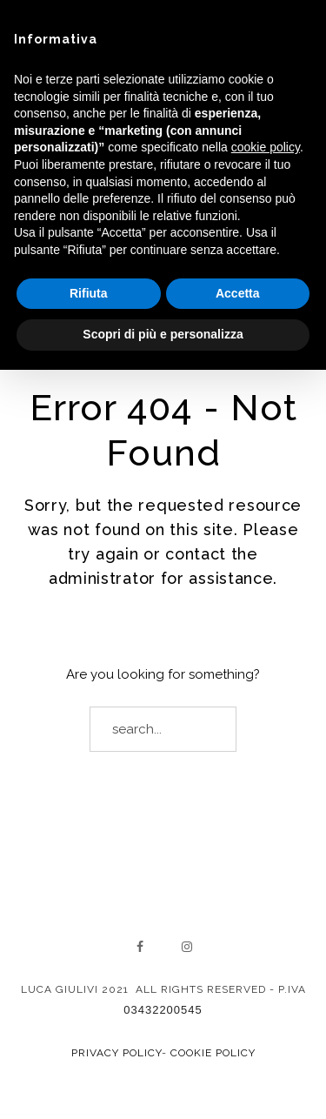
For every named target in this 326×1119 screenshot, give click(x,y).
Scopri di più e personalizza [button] (163, 334)
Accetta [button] (238, 293)
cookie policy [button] (265, 147)
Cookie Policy (213, 1053)
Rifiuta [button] (89, 293)
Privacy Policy (116, 1053)
